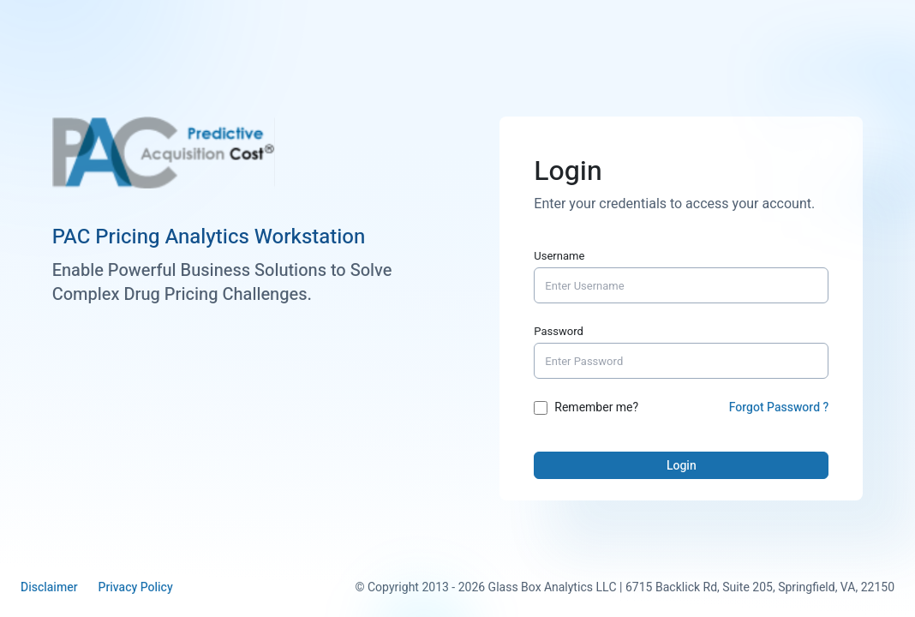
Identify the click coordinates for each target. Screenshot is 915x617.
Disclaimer (49, 587)
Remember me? (596, 407)
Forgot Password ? (779, 407)
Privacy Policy (135, 587)
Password (558, 331)
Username (559, 256)
